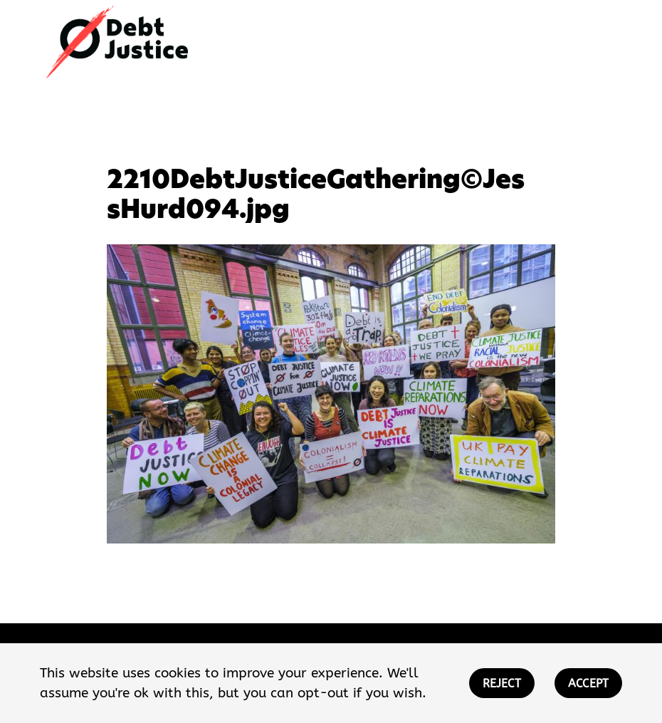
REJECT (502, 683)
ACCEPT (588, 683)
